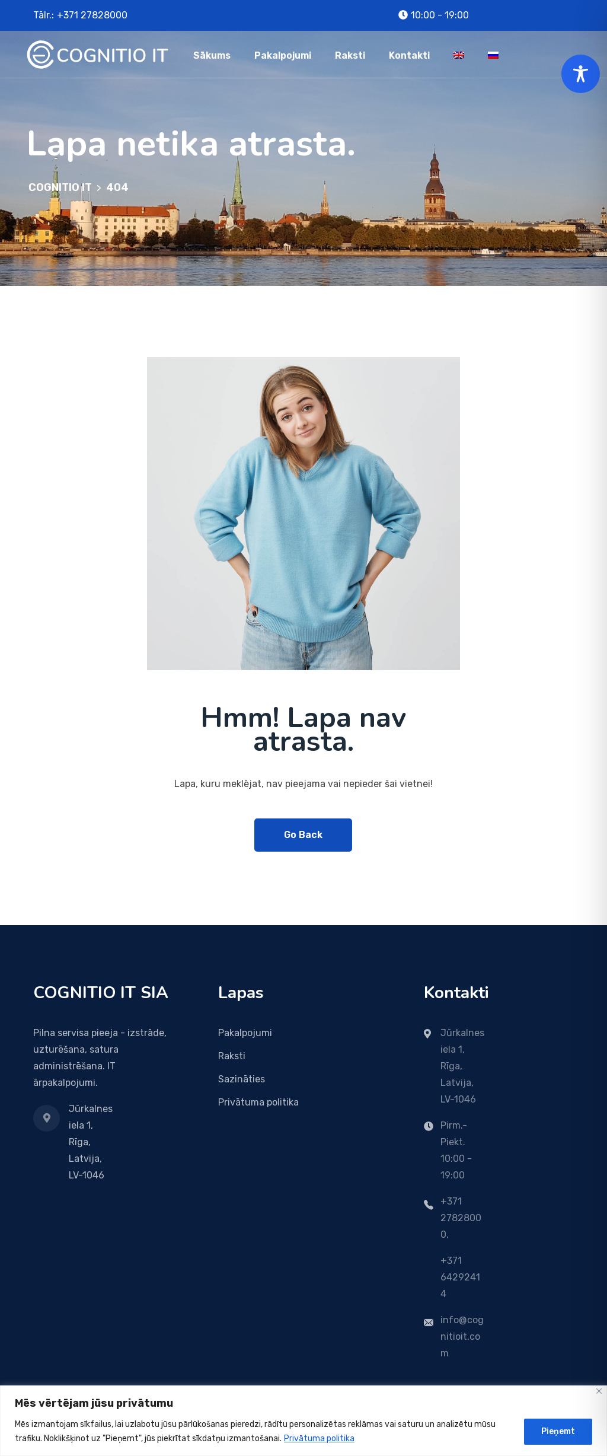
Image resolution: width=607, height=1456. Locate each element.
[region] (303, 1420)
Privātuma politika (319, 1438)
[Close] (599, 1391)
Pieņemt (558, 1431)
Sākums (212, 55)
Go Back (303, 834)
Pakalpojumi (282, 55)
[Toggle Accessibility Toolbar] (580, 73)
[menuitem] (459, 54)
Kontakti (409, 55)
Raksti (350, 55)
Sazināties (241, 1079)
